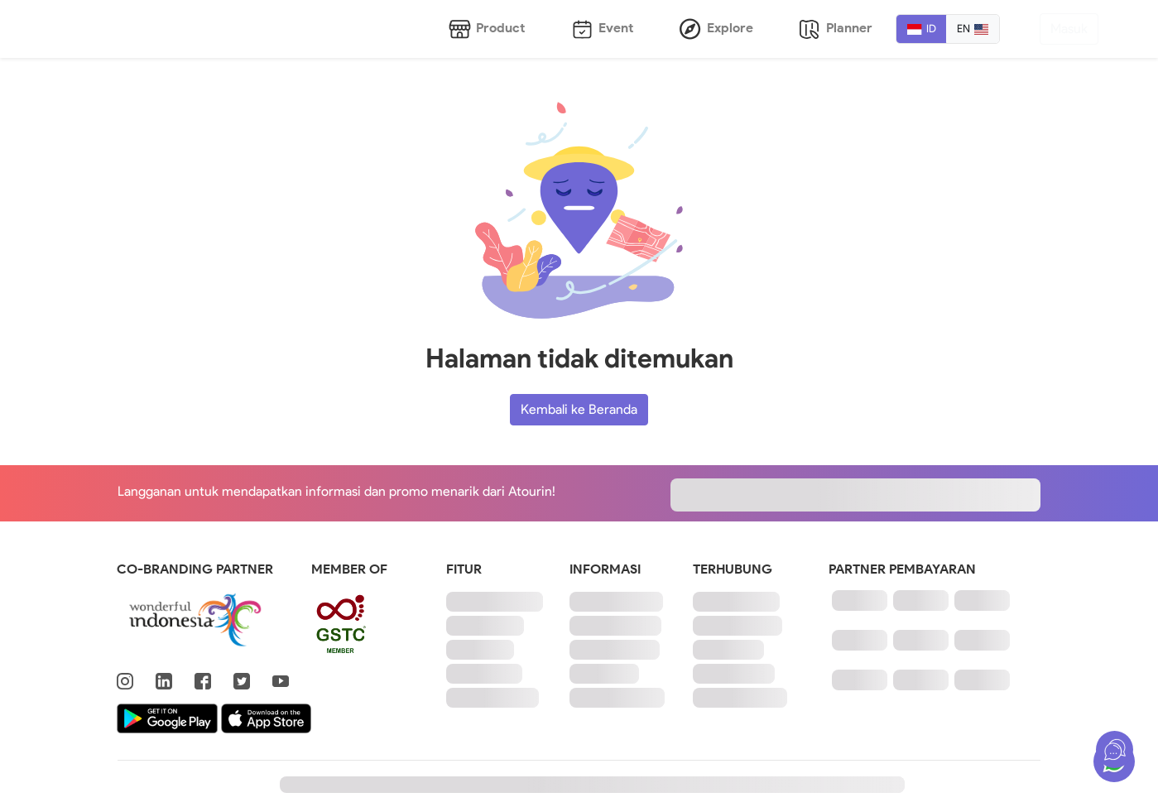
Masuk (1069, 28)
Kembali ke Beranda (579, 409)
